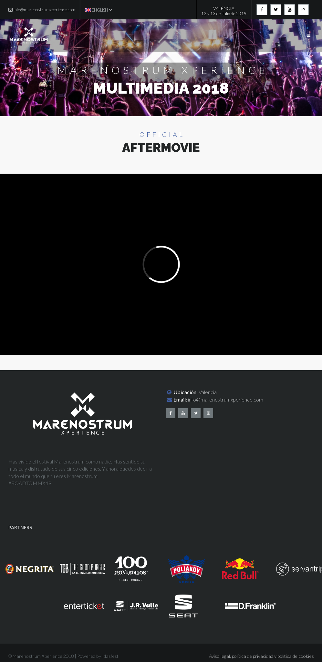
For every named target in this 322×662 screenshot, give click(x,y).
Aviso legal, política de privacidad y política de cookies (261, 656)
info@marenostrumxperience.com (225, 399)
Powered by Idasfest (98, 656)
